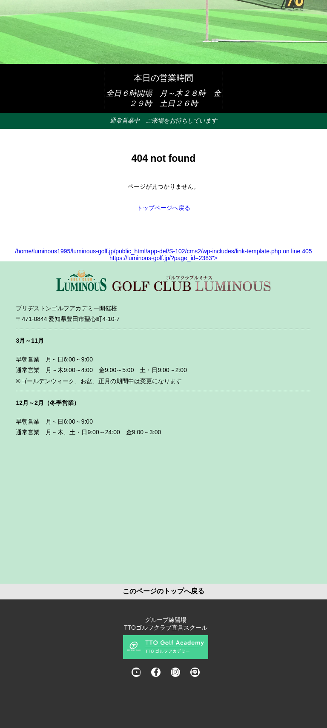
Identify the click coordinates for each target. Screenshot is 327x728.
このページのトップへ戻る (163, 591)
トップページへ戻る (163, 207)
